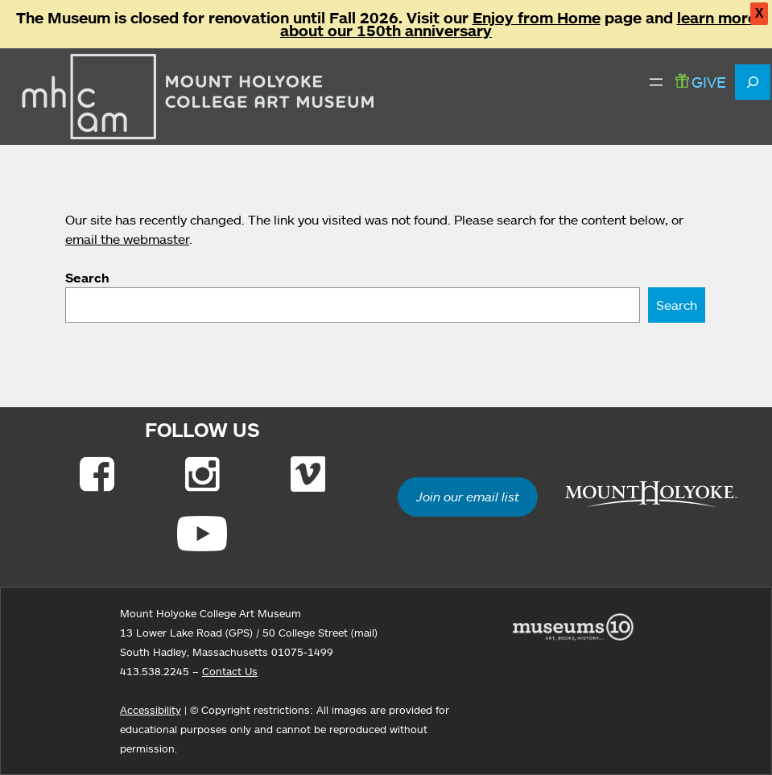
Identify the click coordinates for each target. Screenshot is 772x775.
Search (87, 278)
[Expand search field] (752, 82)
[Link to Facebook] (97, 474)
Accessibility (150, 709)
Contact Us (230, 671)
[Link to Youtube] (202, 533)
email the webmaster (127, 239)
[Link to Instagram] (202, 474)
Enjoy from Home (537, 17)
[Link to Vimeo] (308, 474)
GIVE (700, 81)
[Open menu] (656, 82)
